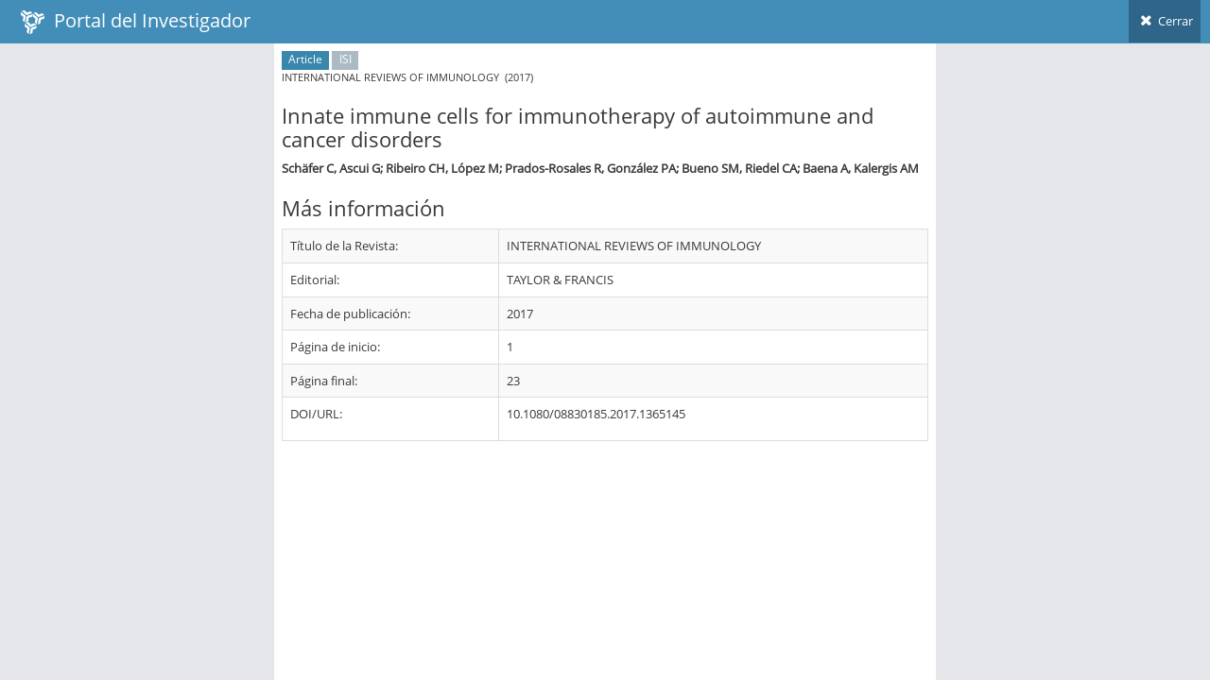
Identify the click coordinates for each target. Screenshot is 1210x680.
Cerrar (1164, 20)
